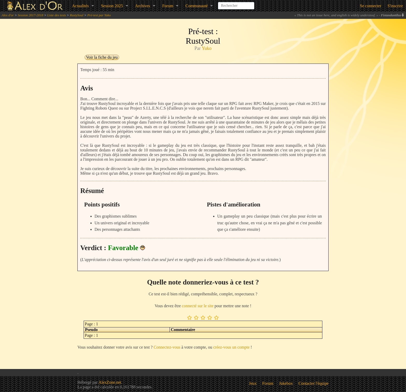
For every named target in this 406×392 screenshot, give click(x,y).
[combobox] (236, 3)
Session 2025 (112, 6)
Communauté (196, 6)
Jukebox (286, 383)
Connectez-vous (167, 347)
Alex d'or (8, 15)
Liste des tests (56, 15)
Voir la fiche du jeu (102, 57)
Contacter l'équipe (314, 383)
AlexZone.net (109, 382)
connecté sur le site (197, 306)
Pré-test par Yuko (99, 15)
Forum (167, 6)
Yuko (207, 48)
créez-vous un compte (231, 347)
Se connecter (370, 6)
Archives (142, 6)
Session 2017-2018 (30, 15)
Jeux (253, 383)
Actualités (80, 6)
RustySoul (76, 15)
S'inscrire (395, 6)
